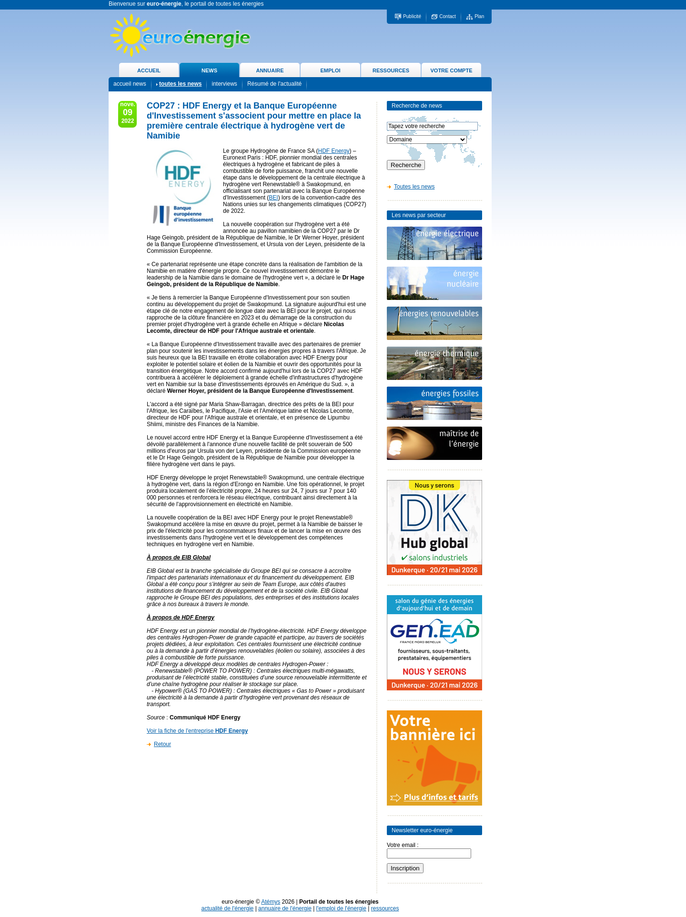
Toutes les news (414, 186)
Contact (447, 16)
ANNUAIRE (269, 70)
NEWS (209, 70)
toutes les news (180, 83)
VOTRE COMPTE (451, 70)
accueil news (129, 83)
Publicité (412, 16)
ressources (385, 908)
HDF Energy (333, 151)
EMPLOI (330, 70)
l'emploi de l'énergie (341, 908)
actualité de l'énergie (228, 908)
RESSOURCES (391, 70)
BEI (273, 197)
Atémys (270, 901)
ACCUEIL (149, 70)
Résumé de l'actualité (274, 83)
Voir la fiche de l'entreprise (197, 731)
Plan (479, 16)
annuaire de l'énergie (285, 908)
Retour (162, 744)
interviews (224, 83)
